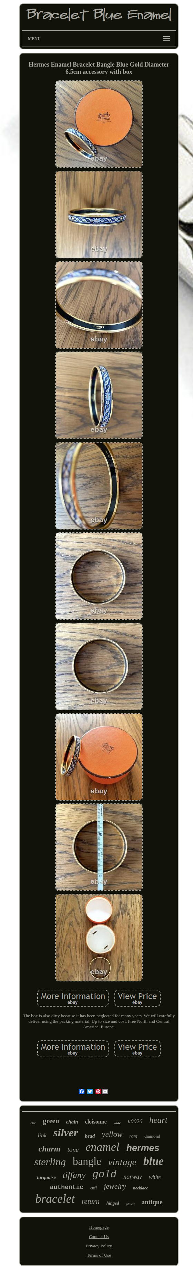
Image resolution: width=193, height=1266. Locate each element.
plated (130, 1204)
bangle (87, 1161)
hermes (142, 1148)
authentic (66, 1187)
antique (152, 1202)
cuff (93, 1188)
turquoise (46, 1177)
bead (90, 1136)
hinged (112, 1203)
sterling (50, 1161)
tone (73, 1149)
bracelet (55, 1199)
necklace (140, 1188)
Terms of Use (99, 1255)
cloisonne (96, 1122)
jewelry (115, 1186)
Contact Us (99, 1236)
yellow (112, 1134)
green (51, 1121)
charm (50, 1148)
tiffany (74, 1175)
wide (117, 1123)
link (42, 1135)
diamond (152, 1136)
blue (153, 1161)
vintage (122, 1162)
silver (65, 1132)
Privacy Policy (99, 1245)
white (155, 1177)
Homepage (99, 1227)
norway (132, 1176)
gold (104, 1174)
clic (33, 1123)
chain (72, 1122)
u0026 (135, 1121)
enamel (102, 1146)
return (91, 1201)
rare (133, 1136)
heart (158, 1120)
